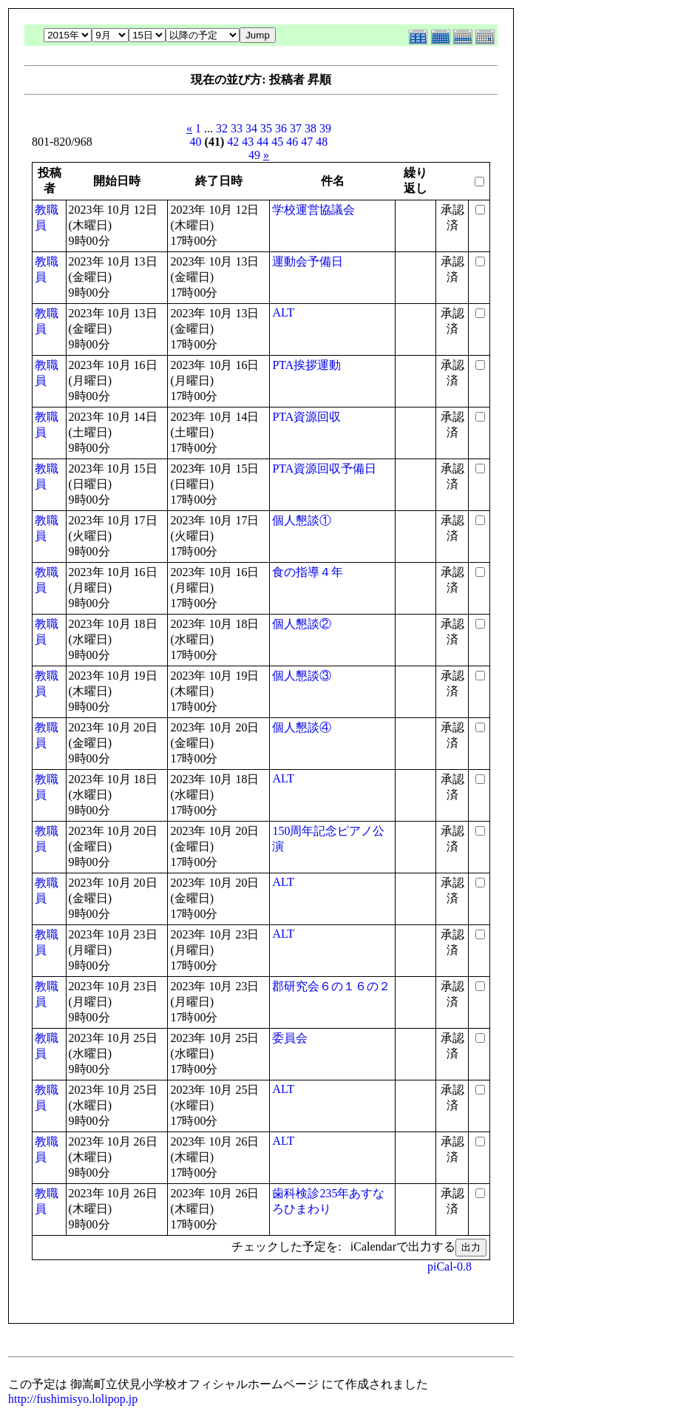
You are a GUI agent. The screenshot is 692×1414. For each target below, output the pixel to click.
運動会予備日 (307, 261)
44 (262, 141)
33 (236, 128)
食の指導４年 (307, 572)
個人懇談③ (301, 675)
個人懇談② (301, 624)
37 (296, 128)
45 (277, 141)
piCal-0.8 (449, 1266)
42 (233, 141)
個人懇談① (301, 520)
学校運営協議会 (313, 209)
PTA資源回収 (306, 416)
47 (307, 141)
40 (196, 141)
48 (322, 141)
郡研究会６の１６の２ (331, 986)
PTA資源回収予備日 (324, 468)
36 (281, 128)
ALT (283, 312)
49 (254, 155)
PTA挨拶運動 (306, 365)
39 (325, 128)
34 (251, 128)
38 (310, 128)
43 (248, 141)
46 (292, 141)
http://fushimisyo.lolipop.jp (73, 1399)
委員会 (290, 1038)
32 (222, 128)
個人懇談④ (301, 727)
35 (266, 128)
